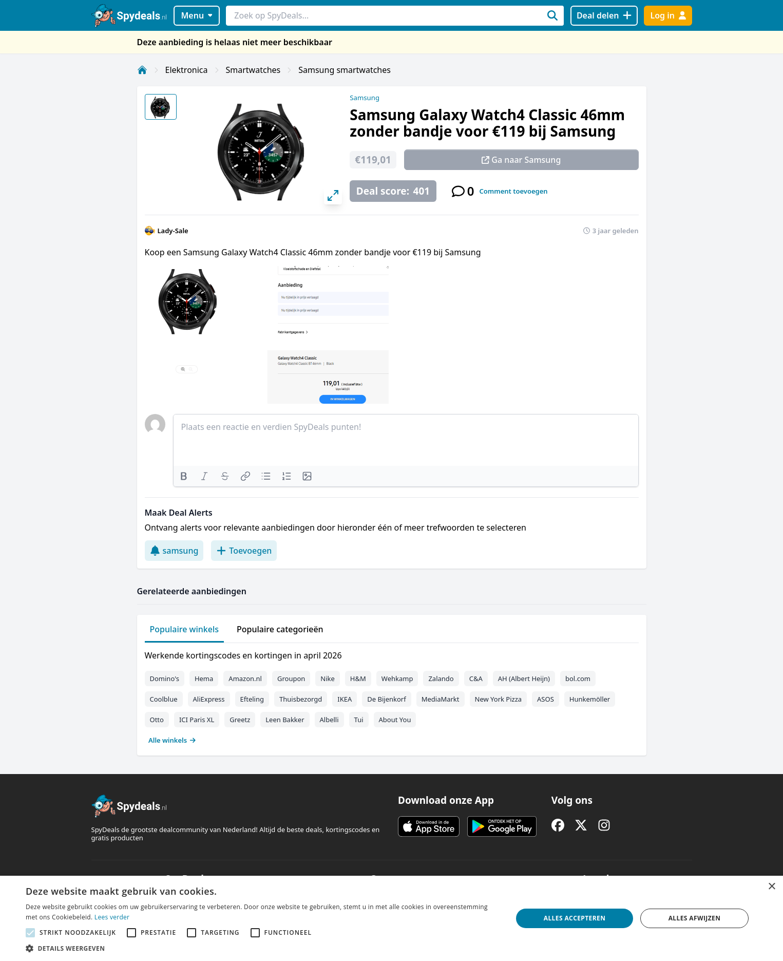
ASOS (545, 699)
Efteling (252, 699)
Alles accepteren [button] (575, 918)
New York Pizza (498, 699)
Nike (327, 678)
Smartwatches (253, 70)
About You (395, 719)
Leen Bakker (284, 719)
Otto (157, 719)
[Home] (142, 70)
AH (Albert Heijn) (524, 678)
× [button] (771, 887)
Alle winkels (172, 740)
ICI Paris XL (196, 719)
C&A (476, 678)
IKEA (344, 699)
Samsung (364, 97)
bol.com (577, 678)
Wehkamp (397, 678)
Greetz (240, 719)
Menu (196, 15)
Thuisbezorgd (300, 699)
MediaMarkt (441, 699)
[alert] (391, 918)
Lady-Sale (173, 231)
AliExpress (209, 699)
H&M (358, 678)
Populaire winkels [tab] (184, 629)
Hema (204, 678)
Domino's (164, 678)
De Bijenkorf (386, 699)
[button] (262, 948)
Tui (359, 719)
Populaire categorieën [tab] (280, 629)
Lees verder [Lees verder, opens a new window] (112, 917)
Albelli (329, 719)
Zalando (440, 678)
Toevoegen (244, 550)
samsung (174, 550)
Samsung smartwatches (344, 70)
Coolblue (164, 699)
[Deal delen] (604, 16)
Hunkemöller (589, 699)
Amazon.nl (245, 678)
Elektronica (186, 70)
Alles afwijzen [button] (695, 918)
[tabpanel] (392, 695)
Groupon (291, 678)
